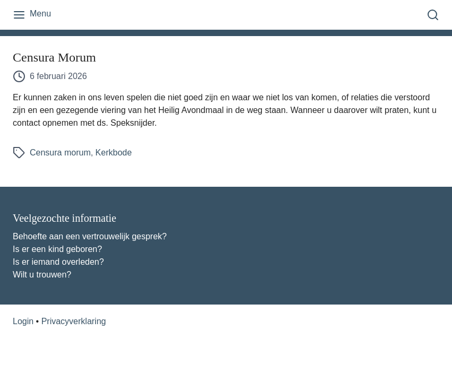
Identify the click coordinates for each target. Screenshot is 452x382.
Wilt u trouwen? (42, 274)
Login (23, 321)
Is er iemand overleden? (58, 261)
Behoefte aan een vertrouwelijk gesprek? (90, 236)
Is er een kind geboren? (57, 249)
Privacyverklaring (73, 321)
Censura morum (60, 152)
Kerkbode (114, 152)
